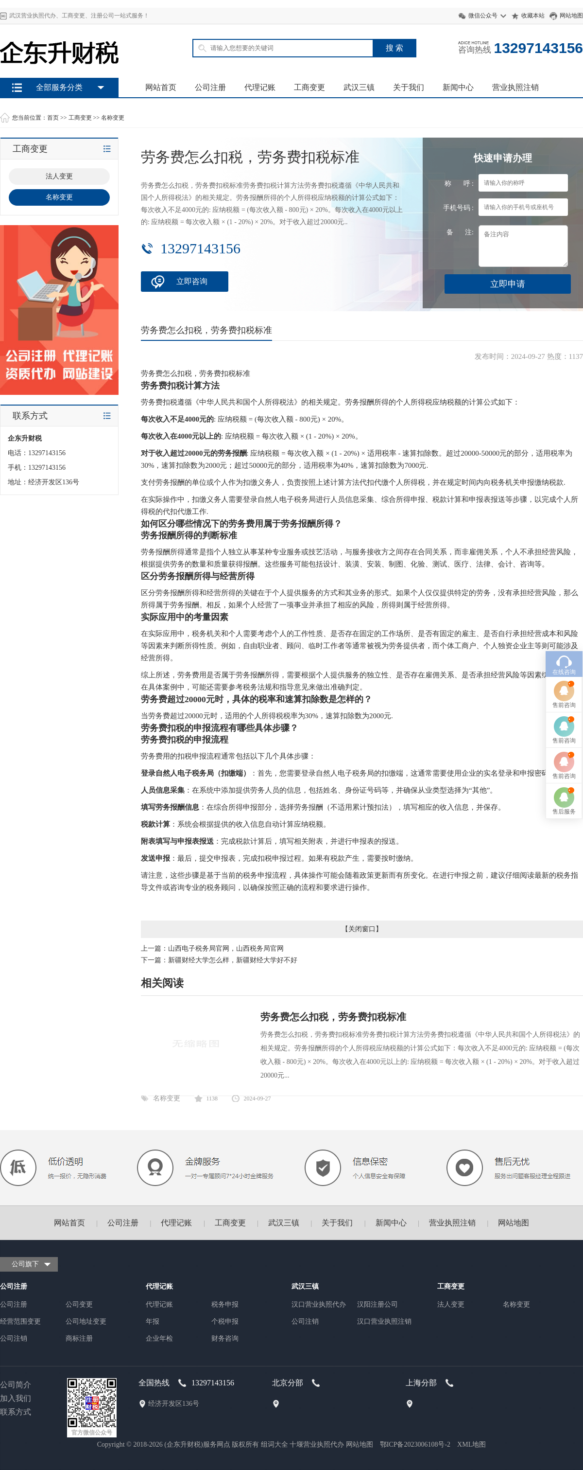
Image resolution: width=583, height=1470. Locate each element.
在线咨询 (564, 568)
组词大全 (274, 1444)
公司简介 (15, 1385)
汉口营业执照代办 (319, 1304)
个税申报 (225, 1321)
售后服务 (564, 708)
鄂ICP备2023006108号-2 (415, 1444)
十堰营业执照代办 (317, 1444)
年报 (152, 1321)
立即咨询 (191, 281)
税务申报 (225, 1304)
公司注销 (13, 1338)
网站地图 (571, 15)
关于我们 (408, 87)
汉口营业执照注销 (384, 1321)
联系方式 (15, 1412)
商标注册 (79, 1338)
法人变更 (450, 1304)
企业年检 (159, 1338)
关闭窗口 (362, 929)
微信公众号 (482, 15)
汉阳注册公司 (377, 1304)
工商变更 (309, 87)
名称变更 (112, 117)
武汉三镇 (359, 87)
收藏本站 (533, 15)
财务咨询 (225, 1338)
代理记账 (259, 87)
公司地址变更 (86, 1321)
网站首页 (160, 87)
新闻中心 (458, 87)
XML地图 (471, 1444)
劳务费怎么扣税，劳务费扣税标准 (333, 1016)
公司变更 (79, 1304)
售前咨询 (564, 601)
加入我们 (15, 1398)
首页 (53, 117)
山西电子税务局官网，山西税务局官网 (226, 948)
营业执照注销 (515, 87)
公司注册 (210, 87)
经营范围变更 (20, 1321)
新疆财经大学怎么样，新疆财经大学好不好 (232, 960)
